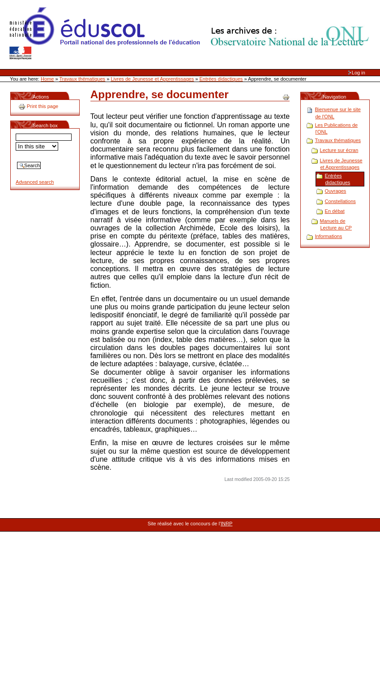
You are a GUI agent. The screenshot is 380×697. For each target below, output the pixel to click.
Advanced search (35, 182)
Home (47, 79)
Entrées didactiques (221, 79)
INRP (226, 523)
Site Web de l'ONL (191, 33)
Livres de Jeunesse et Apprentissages (152, 79)
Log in (358, 72)
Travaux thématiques (83, 79)
